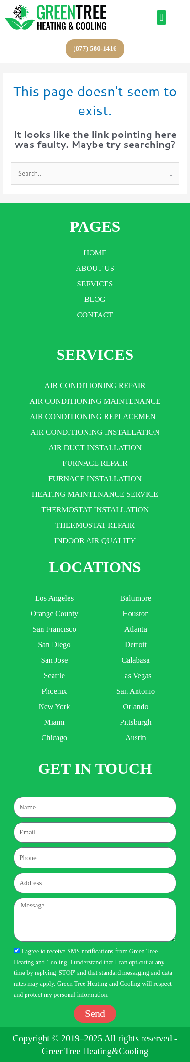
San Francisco (54, 629)
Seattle (54, 675)
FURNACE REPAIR (95, 463)
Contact (95, 315)
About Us (95, 268)
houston (135, 613)
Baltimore (135, 598)
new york (54, 706)
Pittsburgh (136, 722)
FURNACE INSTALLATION (95, 478)
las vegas (135, 675)
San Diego (54, 644)
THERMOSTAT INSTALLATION (94, 509)
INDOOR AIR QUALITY (95, 540)
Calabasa (135, 660)
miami (54, 722)
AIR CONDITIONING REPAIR (94, 385)
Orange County (54, 613)
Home (95, 253)
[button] (161, 17)
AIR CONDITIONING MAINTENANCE (94, 401)
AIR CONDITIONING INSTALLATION (95, 432)
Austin (135, 737)
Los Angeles (54, 598)
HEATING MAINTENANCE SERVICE (95, 494)
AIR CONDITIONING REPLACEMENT (95, 416)
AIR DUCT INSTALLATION (95, 447)
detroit (136, 644)
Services (95, 284)
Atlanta (135, 629)
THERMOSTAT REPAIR (95, 525)
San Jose (54, 660)
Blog (95, 299)
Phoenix (54, 691)
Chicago (55, 737)
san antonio (135, 691)
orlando (135, 706)
